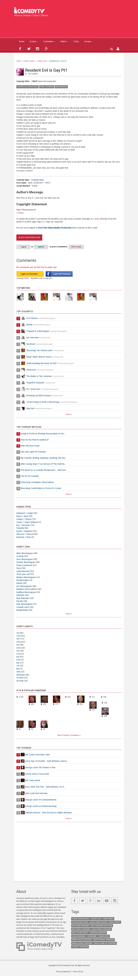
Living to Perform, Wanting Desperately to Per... (43, 433)
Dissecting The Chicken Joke (39, 350)
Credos (34, 73)
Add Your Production (30, 237)
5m (17, 657)
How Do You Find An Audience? (35, 440)
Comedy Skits (42, 61)
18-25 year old (23, 574)
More (68, 414)
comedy (20, 556)
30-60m (20, 681)
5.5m (18, 660)
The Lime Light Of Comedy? (33, 452)
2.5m (18, 642)
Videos (63, 41)
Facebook (31, 344)
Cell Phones (32, 318)
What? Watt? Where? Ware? (39, 357)
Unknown (20, 675)
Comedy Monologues (80, 919)
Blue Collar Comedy (80, 933)
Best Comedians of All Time (101, 926)
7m (17, 666)
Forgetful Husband (35, 382)
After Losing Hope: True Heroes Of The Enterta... (43, 464)
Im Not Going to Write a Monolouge (42, 402)
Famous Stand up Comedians (105, 943)
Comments (50, 81)
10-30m (19, 678)
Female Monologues (25, 562)
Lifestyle (20, 595)
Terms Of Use (78, 971)
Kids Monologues (24, 604)
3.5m (18, 648)
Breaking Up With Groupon (38, 395)
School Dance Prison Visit (37, 774)
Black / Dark (22, 516)
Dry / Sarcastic (23, 525)
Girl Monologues (24, 586)
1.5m (18, 636)
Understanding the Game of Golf (41, 363)
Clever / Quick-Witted (26, 522)
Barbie (29, 324)
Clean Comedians (78, 936)
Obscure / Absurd (24, 534)
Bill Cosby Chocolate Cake (37, 754)
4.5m (18, 654)
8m (17, 669)
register (42, 247)
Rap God (30, 408)
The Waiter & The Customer (39, 376)
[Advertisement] (70, 26)
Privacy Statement (63, 971)
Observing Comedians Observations (37, 482)
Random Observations (26, 589)
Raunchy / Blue (23, 537)
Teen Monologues (24, 559)
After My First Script (30, 446)
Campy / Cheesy (24, 519)
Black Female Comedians (101, 929)
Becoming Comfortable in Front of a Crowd (41, 488)
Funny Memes (108, 919)
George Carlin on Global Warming (41, 806)
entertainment (23, 571)
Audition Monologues (26, 592)
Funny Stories (114, 922)
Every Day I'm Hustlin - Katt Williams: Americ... (46, 761)
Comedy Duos (103, 936)
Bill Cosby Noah (32, 780)
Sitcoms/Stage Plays (80, 922)
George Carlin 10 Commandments (40, 800)
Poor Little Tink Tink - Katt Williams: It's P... (45, 787)
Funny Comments (46, 87)
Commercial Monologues (27, 87)
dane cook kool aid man (36, 793)
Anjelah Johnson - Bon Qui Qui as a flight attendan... (49, 812)
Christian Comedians (98, 933)
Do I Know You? (33, 389)
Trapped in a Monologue (37, 331)
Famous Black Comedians (82, 940)
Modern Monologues (26, 577)
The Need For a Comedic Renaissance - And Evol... (44, 470)
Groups (87, 41)
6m (17, 663)
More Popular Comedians (69, 735)
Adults (19, 583)
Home (21, 41)
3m (17, 645)
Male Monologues (24, 553)
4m (17, 651)
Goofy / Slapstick (24, 531)
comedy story (22, 607)
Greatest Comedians (80, 947)
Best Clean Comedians (80, 926)
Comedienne (92, 936)
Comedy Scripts (29, 61)
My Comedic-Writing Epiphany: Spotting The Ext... (43, 458)
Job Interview (32, 337)
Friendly (20, 528)
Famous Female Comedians (103, 940)
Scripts (33, 41)
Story (18, 568)
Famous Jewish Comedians (82, 943)
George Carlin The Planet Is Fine (40, 767)
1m (17, 633)
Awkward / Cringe (24, 513)
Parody (19, 601)
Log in (24, 247)
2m (17, 639)
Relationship (22, 580)
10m (18, 672)
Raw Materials (61, 87)
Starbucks (31, 370)
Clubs (76, 41)
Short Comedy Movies (98, 922)
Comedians (48, 41)
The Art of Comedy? (30, 476)
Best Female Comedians (81, 929)
